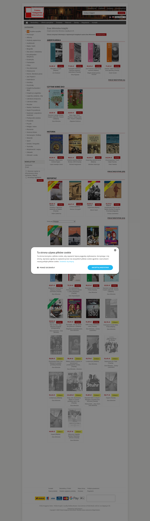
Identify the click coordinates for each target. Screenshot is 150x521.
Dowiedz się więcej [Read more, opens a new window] (66, 261)
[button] (46, 268)
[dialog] (75, 260)
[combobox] (115, 250)
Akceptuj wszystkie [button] (100, 267)
